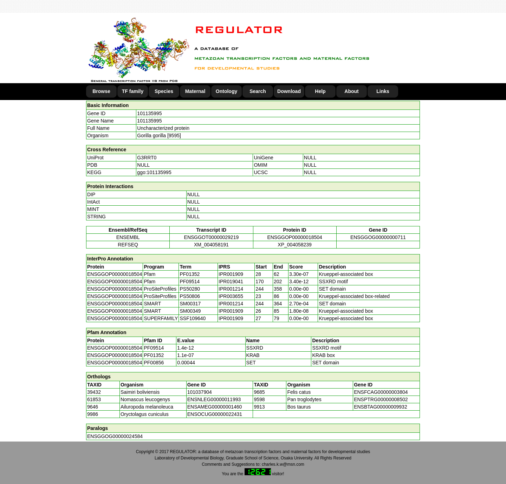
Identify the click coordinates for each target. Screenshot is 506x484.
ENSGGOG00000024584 (115, 436)
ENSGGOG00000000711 (378, 237)
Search (257, 91)
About (351, 91)
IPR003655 (231, 296)
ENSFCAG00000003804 (381, 392)
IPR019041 (231, 281)
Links (382, 91)
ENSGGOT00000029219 (211, 237)
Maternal (195, 91)
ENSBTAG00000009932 (380, 407)
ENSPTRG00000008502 (381, 399)
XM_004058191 (211, 244)
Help (320, 91)
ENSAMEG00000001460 (214, 407)
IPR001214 (231, 289)
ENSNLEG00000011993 (214, 399)
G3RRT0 (146, 157)
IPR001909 (231, 274)
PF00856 (154, 362)
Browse (101, 91)
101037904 (199, 392)
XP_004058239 (295, 244)
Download (289, 91)
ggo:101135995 (154, 172)
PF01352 (154, 355)
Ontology (226, 91)
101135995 (149, 113)
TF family (132, 91)
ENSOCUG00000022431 (214, 414)
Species (164, 91)
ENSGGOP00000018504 (294, 237)
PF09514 (154, 348)
